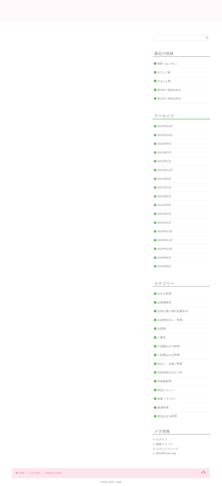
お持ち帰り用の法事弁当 (172, 311)
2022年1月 (164, 161)
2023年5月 (164, 143)
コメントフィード (167, 448)
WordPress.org (166, 453)
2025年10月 (165, 134)
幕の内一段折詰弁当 (169, 90)
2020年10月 (165, 248)
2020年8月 (164, 266)
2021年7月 (164, 187)
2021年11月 (165, 169)
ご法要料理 (105, 25)
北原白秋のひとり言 (169, 372)
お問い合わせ (164, 25)
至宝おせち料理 (167, 416)
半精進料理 (164, 381)
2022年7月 (164, 152)
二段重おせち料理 (168, 354)
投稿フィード (164, 444)
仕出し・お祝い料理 (78, 25)
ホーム (54, 25)
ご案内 (161, 337)
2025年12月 (165, 126)
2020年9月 (164, 257)
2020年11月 (165, 240)
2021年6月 (164, 196)
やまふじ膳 (163, 81)
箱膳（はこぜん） (167, 63)
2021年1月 (164, 222)
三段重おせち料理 (168, 346)
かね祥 (111, 10)
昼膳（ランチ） (167, 398)
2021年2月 (164, 213)
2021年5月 (164, 204)
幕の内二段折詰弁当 (169, 98)
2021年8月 (164, 178)
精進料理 (163, 407)
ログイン (161, 439)
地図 (123, 25)
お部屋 (161, 328)
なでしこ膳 (163, 72)
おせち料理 (140, 25)
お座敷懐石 (164, 302)
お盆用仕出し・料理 (169, 319)
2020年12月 (165, 231)
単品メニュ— (165, 390)
